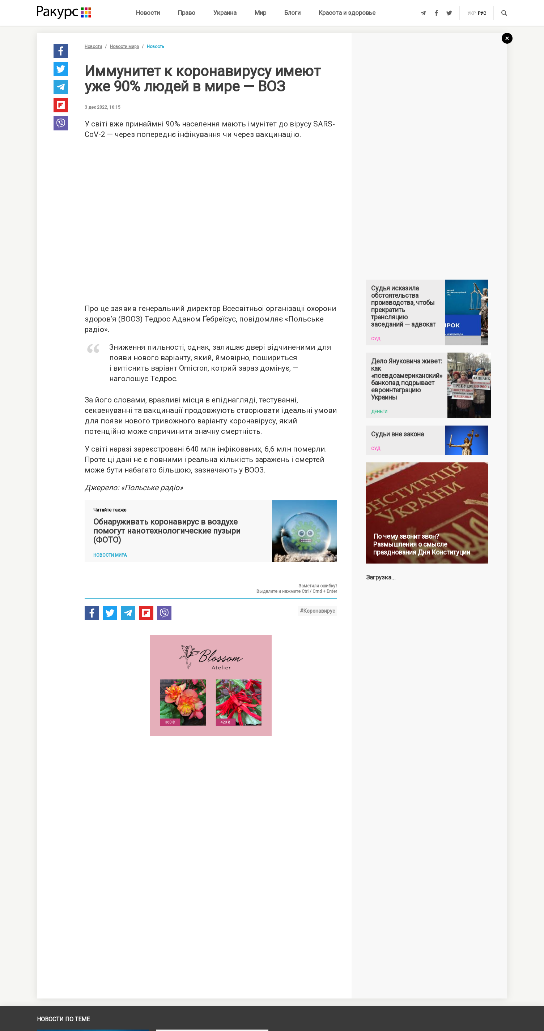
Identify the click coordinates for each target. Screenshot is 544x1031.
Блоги (292, 12)
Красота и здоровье (347, 12)
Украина (225, 12)
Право (186, 12)
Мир (260, 12)
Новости (148, 12)
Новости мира (124, 46)
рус (482, 13)
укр (471, 13)
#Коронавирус (317, 611)
